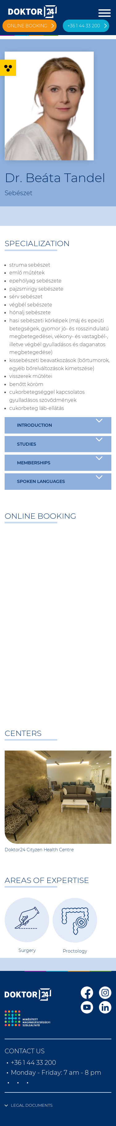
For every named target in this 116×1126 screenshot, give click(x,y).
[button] (8, 68)
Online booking (27, 26)
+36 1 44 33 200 (83, 26)
